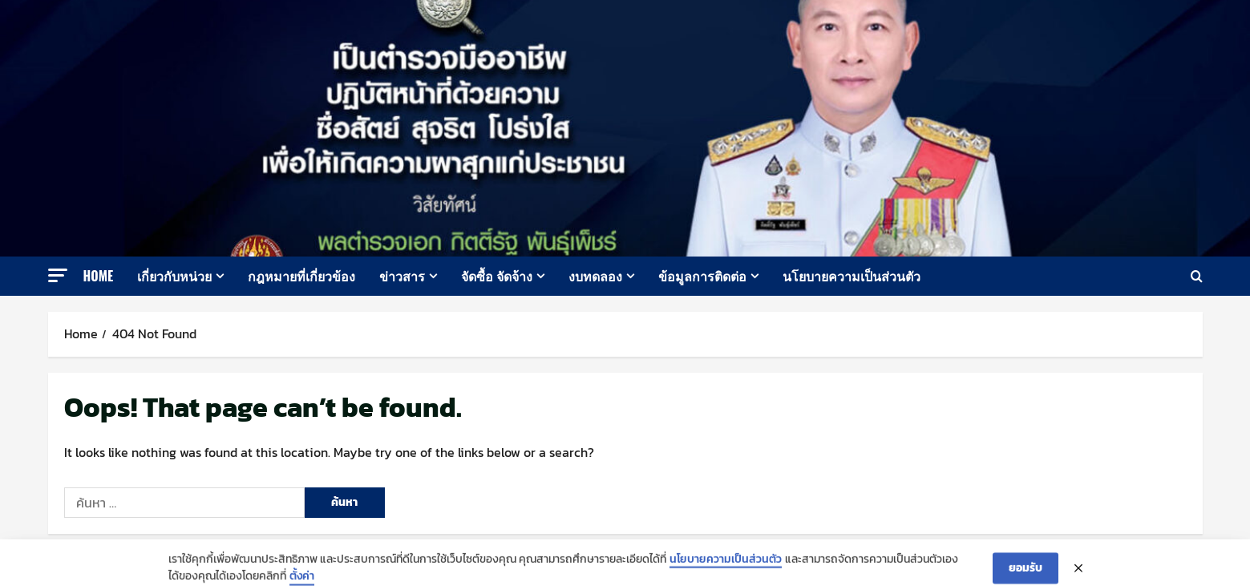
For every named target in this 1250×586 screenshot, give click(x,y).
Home (98, 275)
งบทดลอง (595, 275)
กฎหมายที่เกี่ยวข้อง (301, 275)
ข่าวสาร (402, 275)
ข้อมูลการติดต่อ (702, 275)
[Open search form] (1197, 276)
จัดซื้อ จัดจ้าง (496, 275)
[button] (57, 275)
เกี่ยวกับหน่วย (174, 275)
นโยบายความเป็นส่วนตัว (851, 275)
